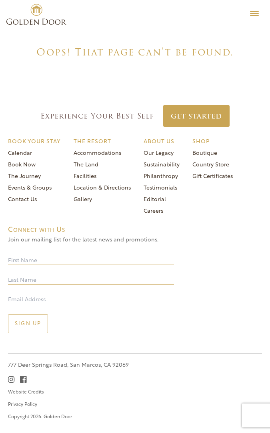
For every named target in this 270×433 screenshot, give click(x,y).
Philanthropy (161, 177)
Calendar (20, 153)
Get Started (196, 116)
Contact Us (22, 200)
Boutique (204, 153)
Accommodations (97, 153)
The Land (86, 165)
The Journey (24, 177)
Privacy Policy (22, 404)
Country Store (210, 165)
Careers (153, 211)
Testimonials (160, 188)
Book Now (22, 165)
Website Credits (26, 392)
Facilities (85, 177)
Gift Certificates (212, 177)
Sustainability (162, 165)
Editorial (155, 200)
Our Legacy (159, 153)
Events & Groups (30, 188)
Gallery (83, 200)
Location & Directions (102, 188)
